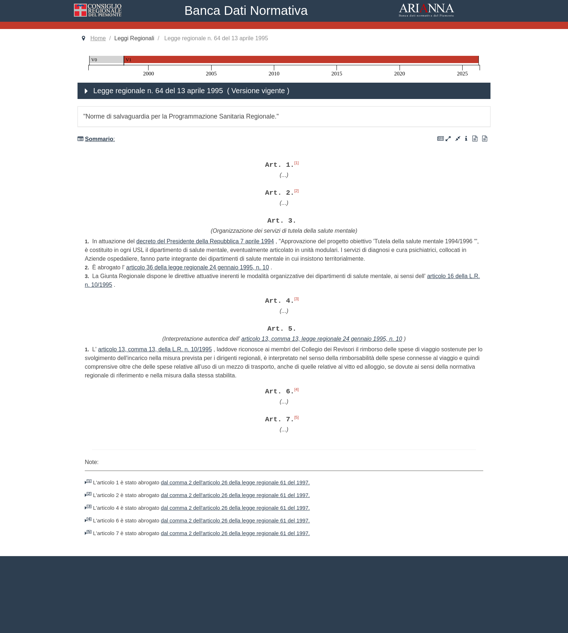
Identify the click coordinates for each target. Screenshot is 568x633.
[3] (296, 299)
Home (98, 38)
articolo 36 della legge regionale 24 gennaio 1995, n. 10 (197, 267)
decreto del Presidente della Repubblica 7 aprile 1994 (205, 241)
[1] (296, 163)
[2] (296, 191)
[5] (296, 417)
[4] (296, 389)
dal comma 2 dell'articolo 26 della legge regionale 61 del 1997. (235, 482)
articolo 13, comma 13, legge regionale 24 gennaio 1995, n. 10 (321, 339)
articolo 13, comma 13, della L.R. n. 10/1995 (155, 349)
